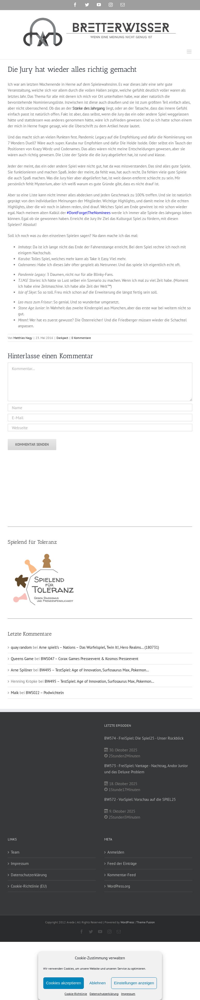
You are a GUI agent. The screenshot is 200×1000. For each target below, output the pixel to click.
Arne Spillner (21, 670)
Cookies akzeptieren (63, 983)
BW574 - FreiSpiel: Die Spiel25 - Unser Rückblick (143, 738)
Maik (15, 692)
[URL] (100, 427)
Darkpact (62, 338)
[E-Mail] (100, 417)
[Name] (100, 407)
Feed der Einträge (122, 863)
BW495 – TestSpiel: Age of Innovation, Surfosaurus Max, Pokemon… (94, 670)
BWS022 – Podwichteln (45, 692)
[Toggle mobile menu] (189, 51)
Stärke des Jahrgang (89, 108)
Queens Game (22, 658)
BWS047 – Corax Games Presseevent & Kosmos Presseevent (89, 658)
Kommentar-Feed (121, 874)
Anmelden (115, 852)
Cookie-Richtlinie (76, 994)
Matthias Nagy (22, 338)
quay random (21, 647)
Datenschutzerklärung (104, 994)
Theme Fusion (145, 922)
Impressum (128, 994)
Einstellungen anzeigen (134, 983)
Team (15, 852)
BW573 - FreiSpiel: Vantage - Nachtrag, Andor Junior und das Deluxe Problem (146, 768)
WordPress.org (118, 886)
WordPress (127, 922)
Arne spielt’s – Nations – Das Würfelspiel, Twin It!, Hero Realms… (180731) (99, 647)
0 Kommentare (81, 338)
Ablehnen (97, 983)
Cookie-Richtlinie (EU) (29, 886)
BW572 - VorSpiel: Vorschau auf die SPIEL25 (140, 799)
